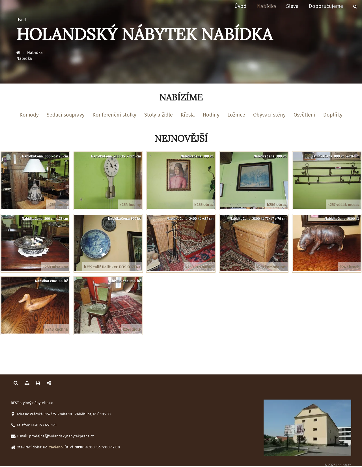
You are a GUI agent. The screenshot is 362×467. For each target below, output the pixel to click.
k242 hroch (349, 267)
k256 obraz (276, 204)
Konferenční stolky (114, 115)
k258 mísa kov (55, 267)
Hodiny (211, 115)
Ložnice (236, 115)
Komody (29, 115)
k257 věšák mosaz (343, 204)
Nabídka (266, 6)
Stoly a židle (158, 115)
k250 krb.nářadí (199, 267)
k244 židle (132, 329)
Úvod (240, 6)
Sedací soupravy (66, 115)
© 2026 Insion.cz (337, 465)
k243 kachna (56, 329)
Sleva (292, 6)
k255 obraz (204, 204)
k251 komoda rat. (271, 267)
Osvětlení (304, 115)
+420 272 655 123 (43, 425)
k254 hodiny (130, 204)
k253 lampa (58, 204)
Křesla (188, 115)
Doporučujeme (326, 6)
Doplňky (332, 115)
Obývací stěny (269, 115)
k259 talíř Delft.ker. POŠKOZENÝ (112, 267)
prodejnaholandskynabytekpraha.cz (61, 436)
